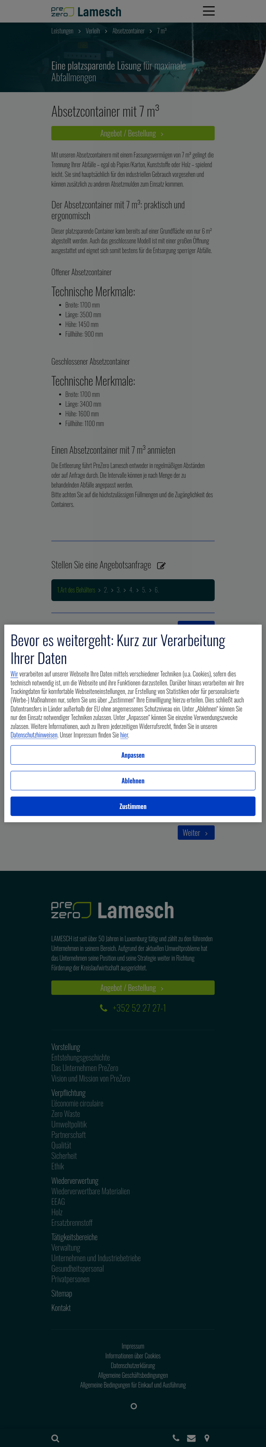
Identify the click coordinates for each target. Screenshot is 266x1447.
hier (124, 734)
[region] (133, 723)
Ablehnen (132, 780)
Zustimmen (133, 806)
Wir (14, 673)
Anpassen (133, 755)
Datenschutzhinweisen (34, 734)
